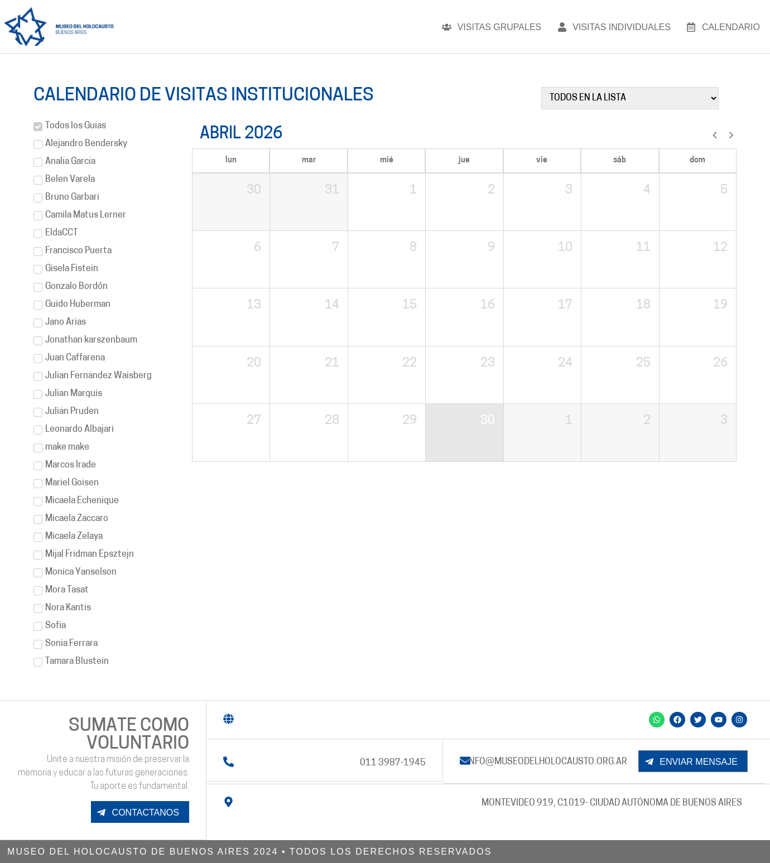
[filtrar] (630, 98)
